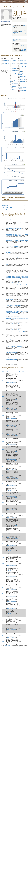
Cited (23, 371)
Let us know (23, 50)
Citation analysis (13, 376)
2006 (3, 424)
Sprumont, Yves (23, 84)
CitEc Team (21, 646)
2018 (3, 550)
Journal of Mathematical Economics (9, 209)
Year (3, 219)
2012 (3, 515)
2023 (3, 641)
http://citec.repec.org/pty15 (18, 45)
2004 (3, 488)
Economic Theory (5, 205)
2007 (3, 433)
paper (18, 224)
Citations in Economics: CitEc (8, 1)
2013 (3, 380)
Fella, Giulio (14, 68)
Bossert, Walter (23, 90)
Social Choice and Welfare (7, 207)
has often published (22, 30)
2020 (3, 628)
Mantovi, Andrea (15, 73)
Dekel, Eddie (22, 81)
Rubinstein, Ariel (23, 63)
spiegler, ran (22, 79)
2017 (3, 543)
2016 (3, 396)
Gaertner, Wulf (23, 76)
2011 (3, 483)
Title (7, 371)
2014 (3, 530)
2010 (3, 495)
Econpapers (12, 224)
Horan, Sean (14, 63)
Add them (24, 49)
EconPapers (15, 39)
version (16, 399)
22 (25, 33)
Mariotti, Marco (6, 60)
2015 (3, 387)
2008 (3, 415)
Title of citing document (11, 219)
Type (19, 371)
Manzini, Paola (6, 63)
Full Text (8, 376)
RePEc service (7, 645)
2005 (3, 449)
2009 (3, 502)
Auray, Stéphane (15, 83)
